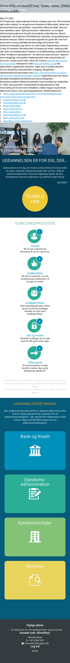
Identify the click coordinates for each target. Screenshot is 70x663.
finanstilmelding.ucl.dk (45, 63)
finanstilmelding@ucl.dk (37, 643)
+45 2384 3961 (36, 640)
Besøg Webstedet (12, 106)
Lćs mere (62, 182)
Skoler (35, 651)
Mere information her (13, 118)
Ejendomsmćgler (35, 522)
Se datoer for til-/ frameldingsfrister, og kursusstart (36, 629)
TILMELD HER (35, 199)
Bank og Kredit (35, 436)
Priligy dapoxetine (12, 112)
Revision (35, 566)
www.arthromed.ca (12, 109)
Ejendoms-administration (35, 482)
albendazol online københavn (17, 121)
